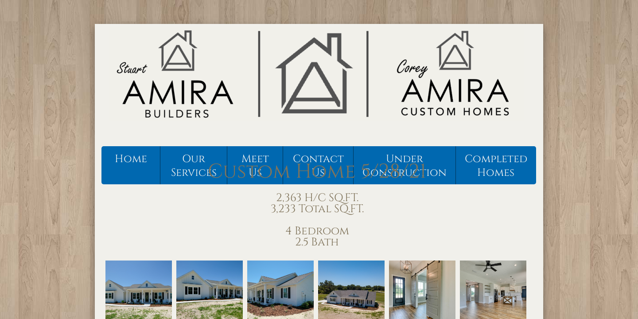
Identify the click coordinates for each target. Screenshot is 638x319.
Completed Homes (496, 166)
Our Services (194, 166)
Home (131, 159)
